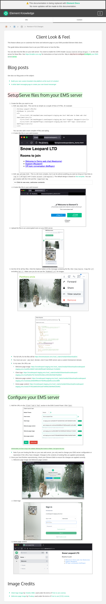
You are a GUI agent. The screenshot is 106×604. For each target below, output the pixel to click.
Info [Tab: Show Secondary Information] (26, 20)
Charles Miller (30, 593)
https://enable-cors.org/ (33, 54)
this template (80, 176)
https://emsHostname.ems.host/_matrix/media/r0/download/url (56, 357)
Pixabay (31, 596)
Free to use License (59, 593)
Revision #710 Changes (35, 26)
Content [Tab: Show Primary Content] (79, 20)
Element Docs (73, 3)
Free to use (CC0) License (60, 596)
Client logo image (17, 593)
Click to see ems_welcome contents (30, 182)
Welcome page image (18, 596)
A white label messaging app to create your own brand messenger (33, 84)
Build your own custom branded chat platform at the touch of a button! (35, 81)
